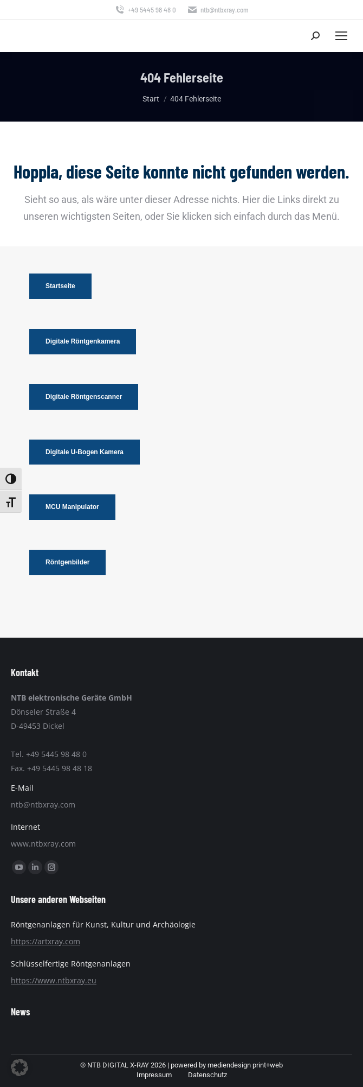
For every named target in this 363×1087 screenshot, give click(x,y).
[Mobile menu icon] (341, 36)
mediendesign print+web (245, 1065)
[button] (19, 1067)
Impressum (154, 1075)
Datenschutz (207, 1075)
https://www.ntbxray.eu (53, 980)
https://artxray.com (45, 941)
